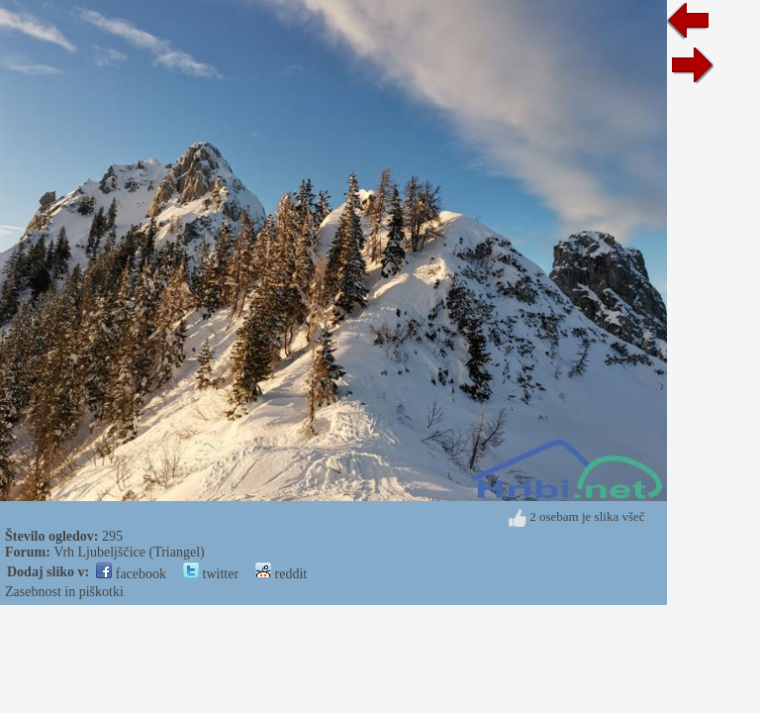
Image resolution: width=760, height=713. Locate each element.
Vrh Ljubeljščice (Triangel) (129, 552)
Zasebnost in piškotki (64, 591)
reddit (281, 573)
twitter (210, 573)
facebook (131, 573)
